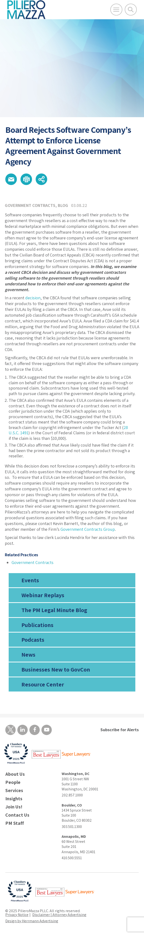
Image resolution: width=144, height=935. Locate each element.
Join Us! (13, 807)
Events (30, 580)
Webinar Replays (42, 595)
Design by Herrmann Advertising (31, 920)
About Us (15, 774)
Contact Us (17, 815)
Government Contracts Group (87, 529)
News (28, 654)
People (12, 782)
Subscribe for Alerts (119, 729)
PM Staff (14, 823)
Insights (13, 799)
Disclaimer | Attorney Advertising (59, 914)
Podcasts (32, 639)
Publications (37, 625)
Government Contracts (30, 205)
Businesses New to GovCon (55, 669)
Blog (63, 205)
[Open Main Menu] (116, 10)
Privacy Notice (16, 914)
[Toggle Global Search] (131, 10)
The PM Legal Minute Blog (54, 610)
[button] (11, 179)
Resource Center (42, 684)
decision (32, 298)
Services (14, 791)
